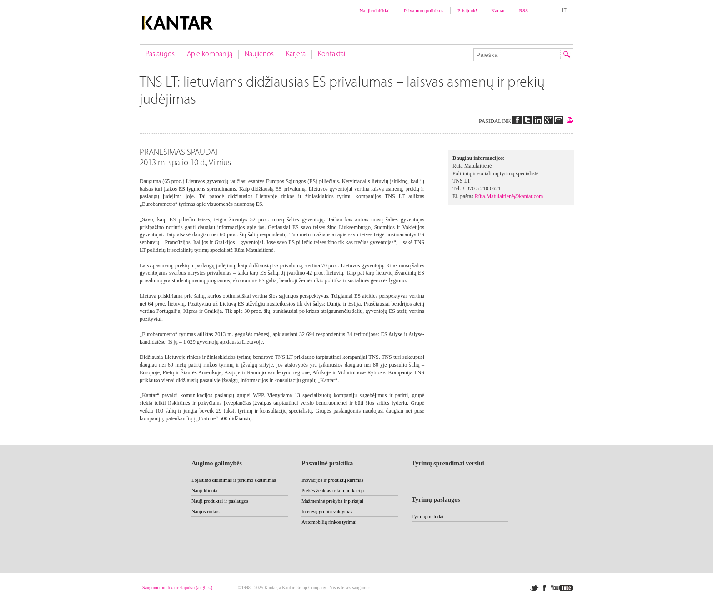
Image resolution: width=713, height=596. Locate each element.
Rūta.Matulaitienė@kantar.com (509, 196)
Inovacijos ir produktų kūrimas (332, 480)
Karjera (296, 54)
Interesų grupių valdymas (326, 511)
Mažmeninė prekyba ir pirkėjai (332, 501)
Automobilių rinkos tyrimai (328, 522)
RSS (523, 10)
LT (564, 11)
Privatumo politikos (423, 10)
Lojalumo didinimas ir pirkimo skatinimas (233, 480)
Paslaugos (160, 54)
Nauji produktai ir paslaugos (219, 501)
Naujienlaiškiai (374, 10)
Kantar (498, 10)
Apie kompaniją (209, 54)
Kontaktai (331, 54)
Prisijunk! (467, 10)
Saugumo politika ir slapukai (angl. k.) (177, 587)
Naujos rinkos (205, 511)
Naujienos (259, 54)
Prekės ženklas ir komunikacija (332, 490)
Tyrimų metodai (427, 516)
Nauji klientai (205, 490)
